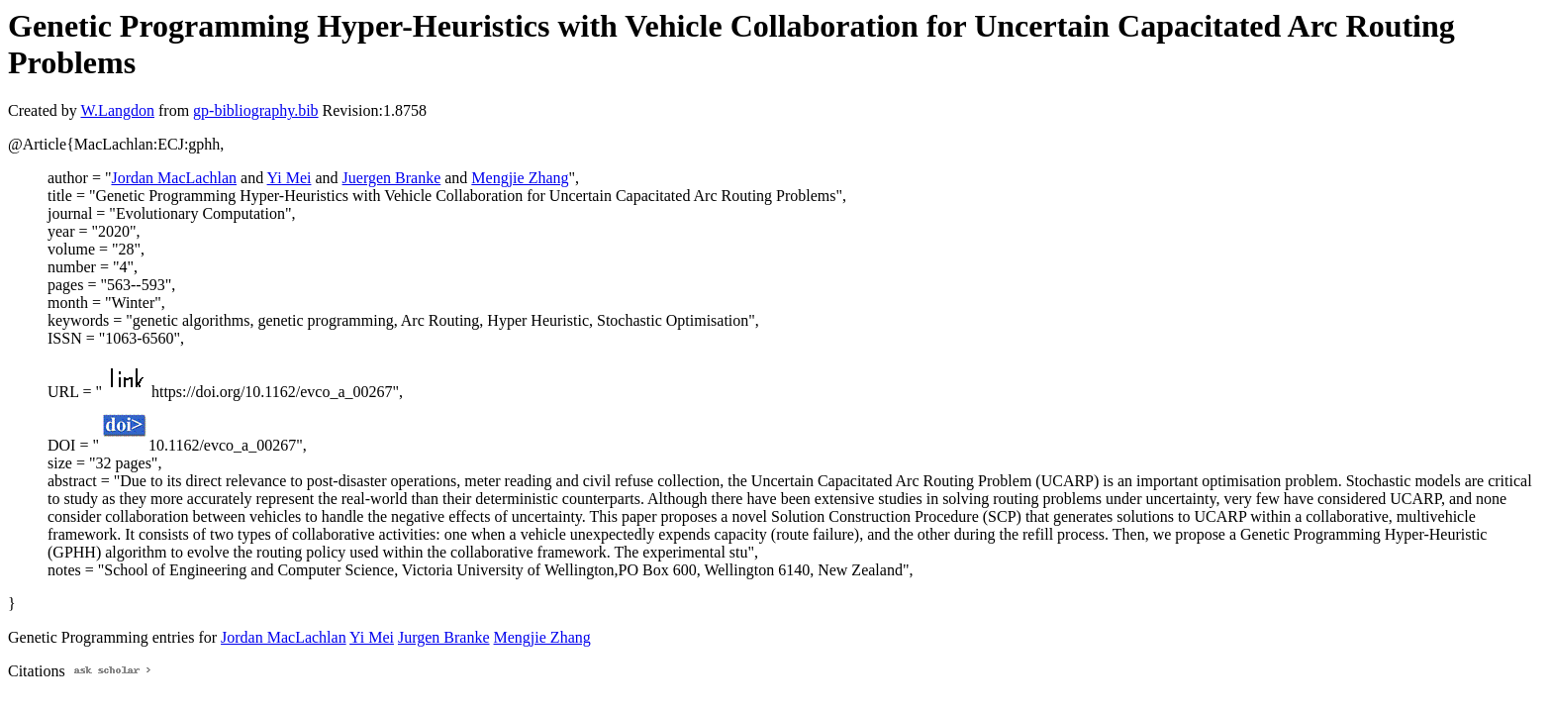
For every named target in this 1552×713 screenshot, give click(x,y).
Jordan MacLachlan (174, 177)
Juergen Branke (391, 177)
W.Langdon (117, 110)
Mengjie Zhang (519, 177)
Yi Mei (289, 177)
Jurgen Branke (444, 637)
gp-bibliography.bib (256, 110)
